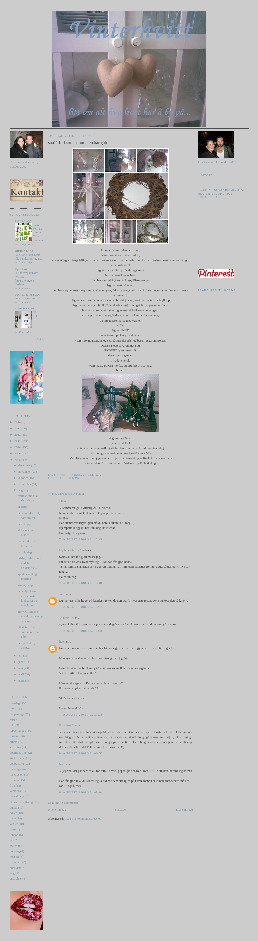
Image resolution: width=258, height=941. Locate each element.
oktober (23, 478)
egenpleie (16, 878)
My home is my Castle (73, 550)
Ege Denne (22, 269)
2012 (17, 434)
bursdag (15, 851)
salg (12, 873)
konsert (14, 856)
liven (62, 641)
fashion (14, 780)
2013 (17, 428)
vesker (14, 824)
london (14, 834)
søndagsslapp (25, 585)
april (21, 674)
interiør (14, 736)
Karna (63, 764)
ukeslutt (22, 506)
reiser (13, 720)
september (25, 484)
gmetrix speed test (25, 298)
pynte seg (15, 862)
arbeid (13, 742)
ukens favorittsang (21, 802)
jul (11, 725)
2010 (17, 447)
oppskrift (15, 867)
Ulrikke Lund (24, 251)
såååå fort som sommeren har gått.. (28, 631)
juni (21, 662)
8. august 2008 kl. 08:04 (81, 792)
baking (14, 829)
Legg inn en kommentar (63, 802)
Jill (61, 501)
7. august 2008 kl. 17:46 (81, 630)
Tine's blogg (23, 221)
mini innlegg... (26, 552)
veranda (15, 791)
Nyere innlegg (57, 809)
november (25, 471)
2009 (17, 453)
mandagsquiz (18, 769)
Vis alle (39, 338)
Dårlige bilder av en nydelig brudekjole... (29, 563)
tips (12, 709)
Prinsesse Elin (68, 725)
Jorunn (63, 594)
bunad (13, 807)
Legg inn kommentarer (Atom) (84, 818)
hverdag (15, 703)
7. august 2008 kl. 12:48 (81, 539)
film (12, 785)
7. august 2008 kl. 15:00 (81, 583)
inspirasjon (16, 774)
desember (24, 465)
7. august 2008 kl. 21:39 (81, 714)
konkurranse (17, 758)
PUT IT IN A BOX (27, 294)
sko (12, 840)
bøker (13, 813)
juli (20, 655)
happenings (17, 714)
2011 (17, 441)
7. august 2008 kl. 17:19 (81, 607)
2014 (17, 422)
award (13, 846)
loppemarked (18, 730)
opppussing (17, 763)
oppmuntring (18, 752)
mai (21, 668)
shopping (15, 747)
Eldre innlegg (184, 809)
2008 (17, 459)
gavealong (16, 796)
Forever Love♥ (24, 308)
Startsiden (121, 809)
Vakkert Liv (66, 617)
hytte (13, 818)
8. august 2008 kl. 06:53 (81, 753)
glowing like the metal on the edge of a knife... (30, 616)
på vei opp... (25, 524)
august (22, 490)
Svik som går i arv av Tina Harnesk (38, 232)
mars (21, 680)
